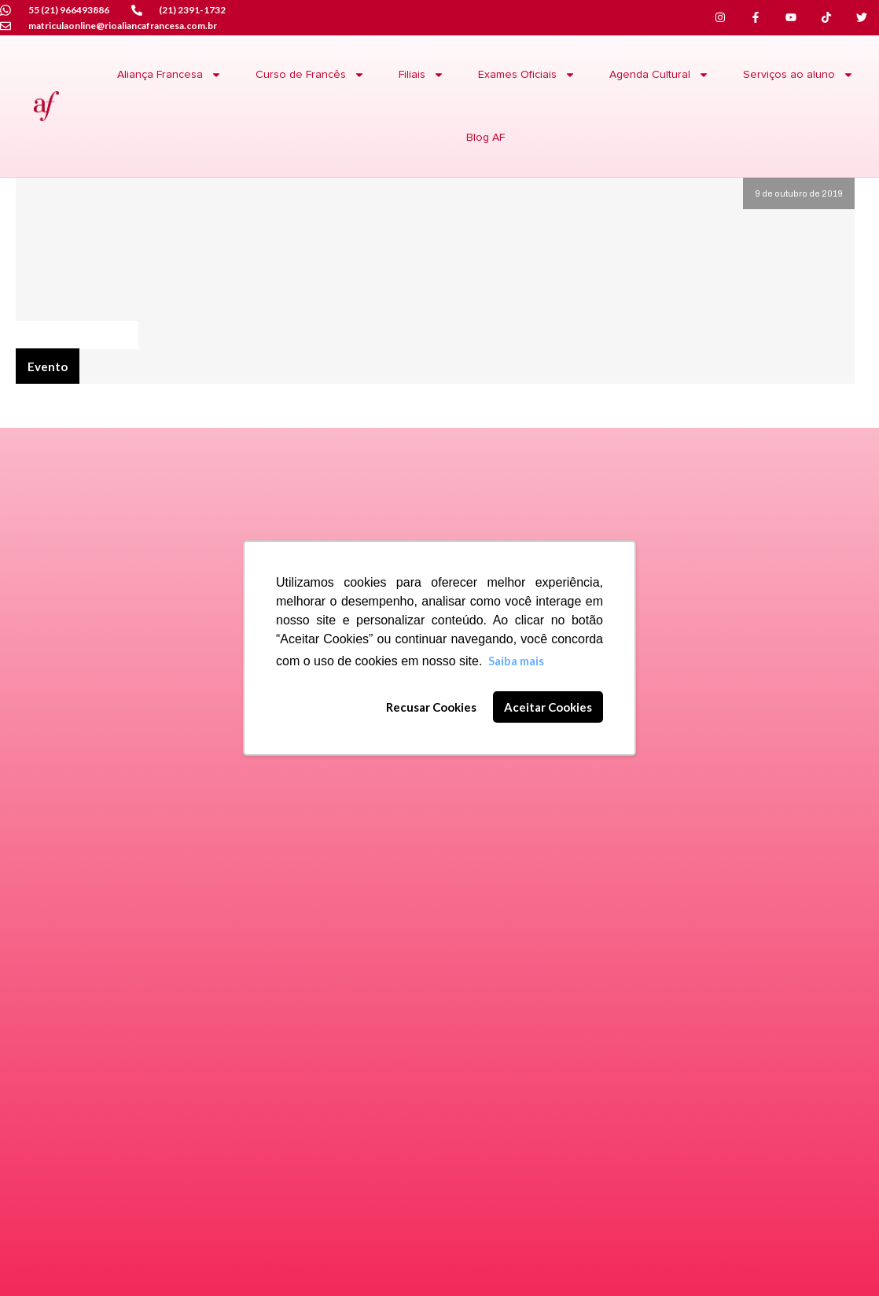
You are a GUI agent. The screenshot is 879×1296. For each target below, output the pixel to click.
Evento (48, 366)
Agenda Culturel (76, 333)
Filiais (421, 74)
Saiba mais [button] (516, 661)
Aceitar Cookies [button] (548, 707)
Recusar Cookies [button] (431, 707)
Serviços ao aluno (798, 74)
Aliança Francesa (169, 74)
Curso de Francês (310, 74)
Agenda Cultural (659, 74)
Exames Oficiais (527, 74)
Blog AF (485, 137)
